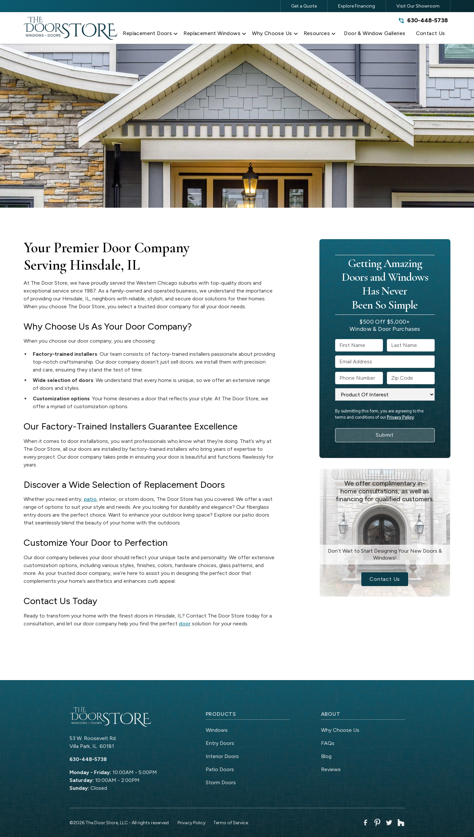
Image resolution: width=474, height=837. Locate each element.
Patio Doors (220, 769)
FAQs (327, 743)
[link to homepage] (71, 28)
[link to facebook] (366, 823)
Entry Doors (220, 743)
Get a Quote (304, 6)
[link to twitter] (389, 823)
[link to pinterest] (377, 823)
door (185, 623)
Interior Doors (222, 756)
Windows (217, 730)
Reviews (331, 769)
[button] (150, 34)
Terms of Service (230, 823)
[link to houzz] (401, 823)
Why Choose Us (340, 730)
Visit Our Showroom (418, 6)
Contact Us (385, 579)
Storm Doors (221, 782)
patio (90, 499)
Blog (326, 756)
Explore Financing (356, 6)
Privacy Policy (400, 417)
